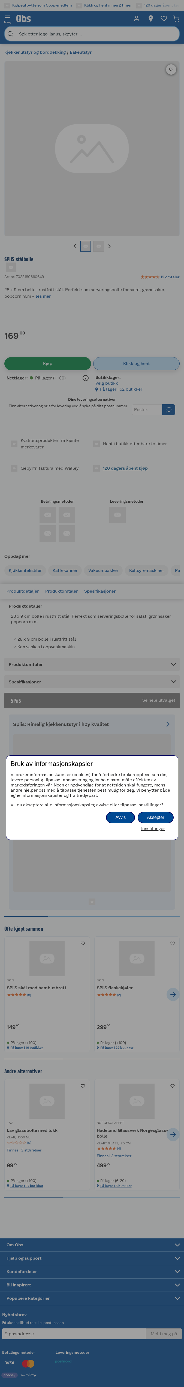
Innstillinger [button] (153, 828)
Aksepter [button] (155, 817)
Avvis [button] (120, 817)
